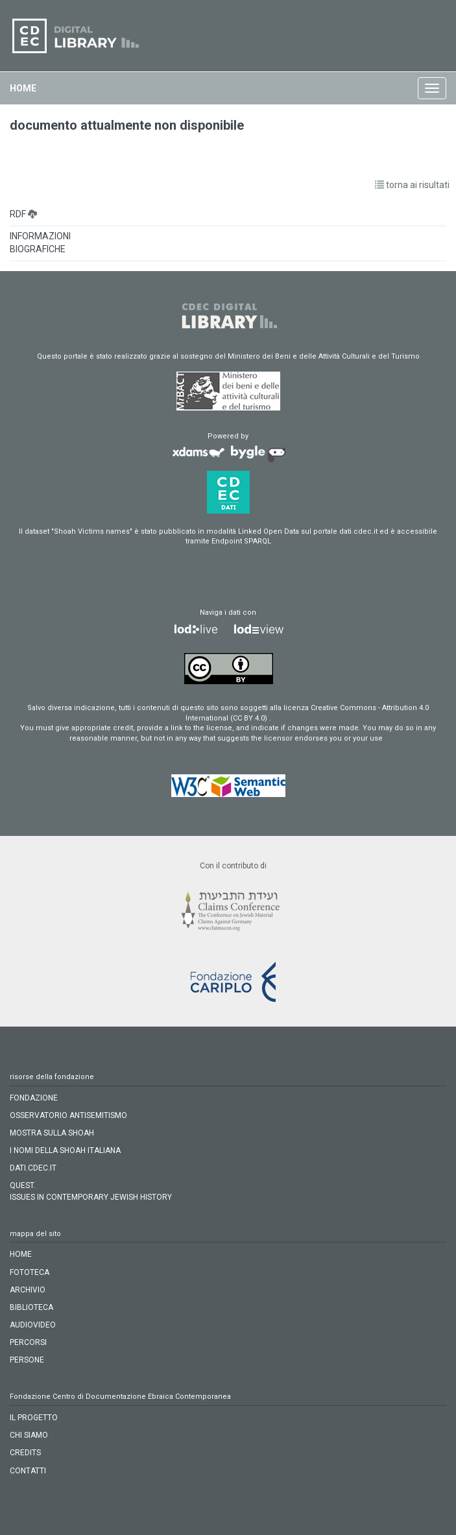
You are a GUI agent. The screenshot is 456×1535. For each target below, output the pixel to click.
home (23, 88)
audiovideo (33, 1324)
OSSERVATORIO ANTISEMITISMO (68, 1115)
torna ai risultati (412, 185)
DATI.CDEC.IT (33, 1167)
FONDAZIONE (34, 1097)
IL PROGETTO (34, 1417)
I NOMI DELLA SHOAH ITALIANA (65, 1150)
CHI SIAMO (29, 1435)
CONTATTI (28, 1470)
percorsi (28, 1342)
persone (27, 1359)
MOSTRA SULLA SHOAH (52, 1132)
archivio (27, 1289)
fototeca (29, 1272)
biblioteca (31, 1307)
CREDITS (25, 1452)
